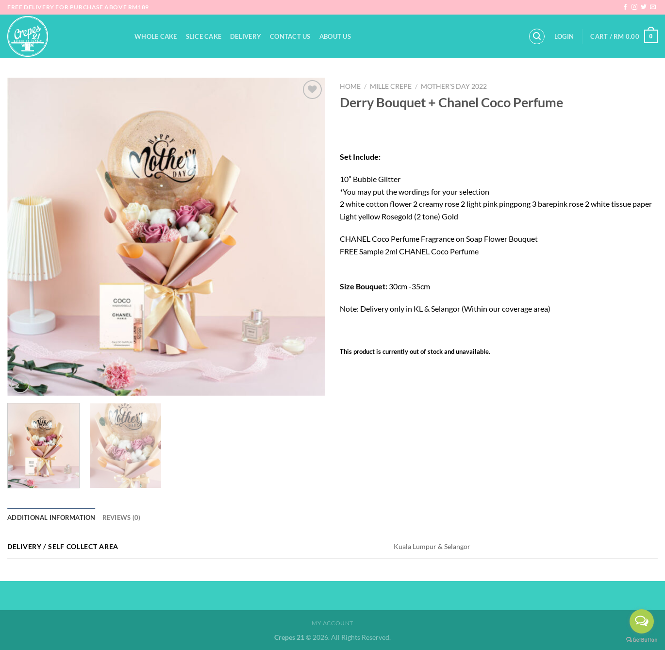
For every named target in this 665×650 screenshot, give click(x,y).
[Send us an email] (653, 7)
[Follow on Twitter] (644, 7)
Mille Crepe (391, 86)
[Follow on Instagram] (634, 7)
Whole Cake (155, 36)
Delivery (245, 36)
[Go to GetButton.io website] (641, 640)
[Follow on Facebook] (625, 7)
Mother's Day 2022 (454, 86)
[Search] (537, 36)
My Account (332, 623)
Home (350, 86)
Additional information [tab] (51, 517)
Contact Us (290, 36)
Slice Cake (204, 36)
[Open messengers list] (642, 621)
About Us (335, 36)
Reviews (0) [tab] (121, 517)
